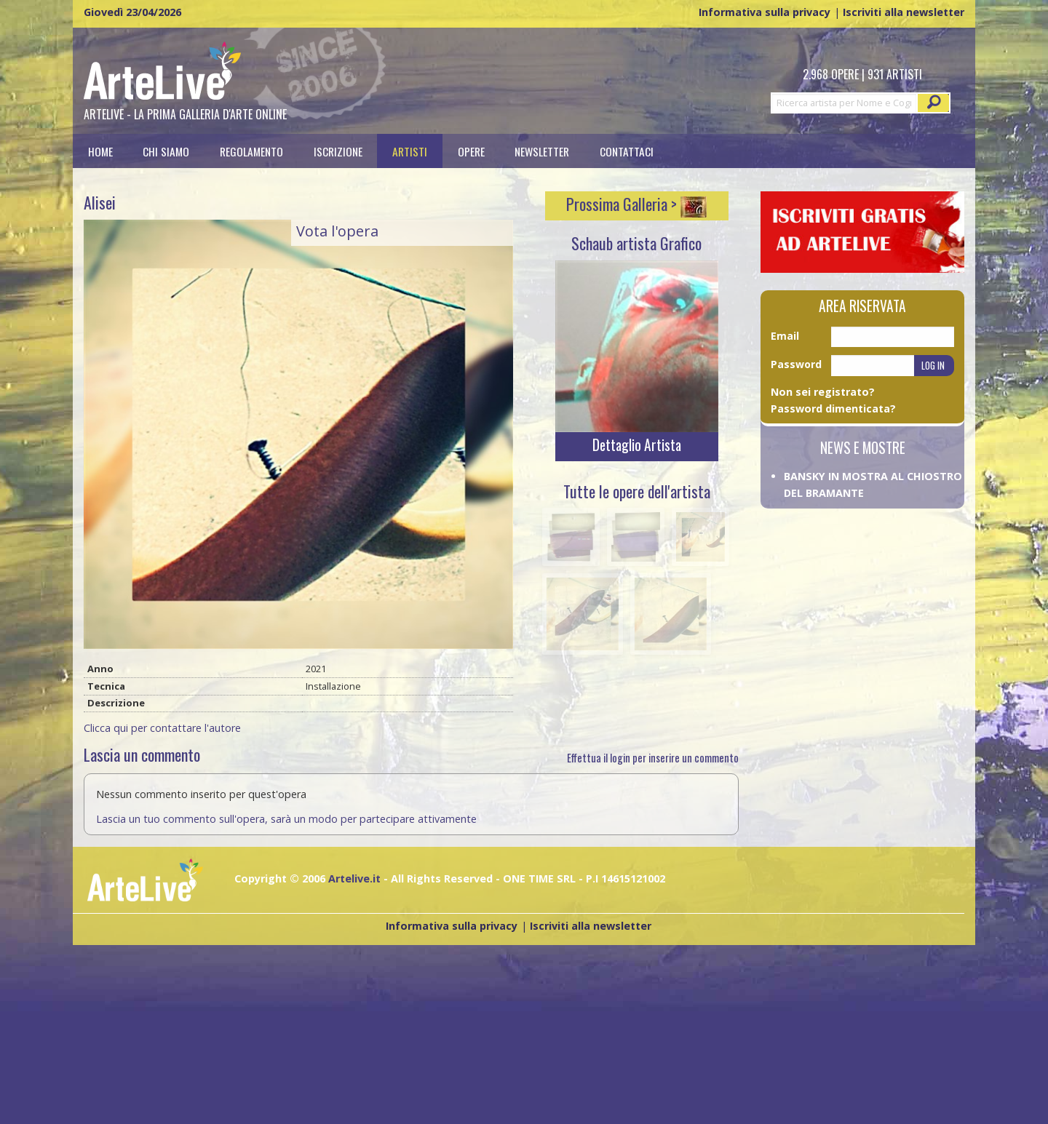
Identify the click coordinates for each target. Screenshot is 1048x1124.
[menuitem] (100, 151)
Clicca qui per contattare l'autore (162, 728)
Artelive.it (354, 878)
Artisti (409, 151)
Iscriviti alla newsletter (903, 12)
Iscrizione (338, 151)
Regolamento (251, 151)
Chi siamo (166, 151)
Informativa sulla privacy (764, 12)
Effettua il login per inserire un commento (653, 757)
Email (785, 336)
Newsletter (542, 151)
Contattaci (627, 151)
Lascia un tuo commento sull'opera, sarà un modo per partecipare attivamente (286, 819)
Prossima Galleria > (636, 203)
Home (100, 151)
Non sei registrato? (823, 392)
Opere (471, 151)
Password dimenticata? (833, 408)
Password (796, 364)
